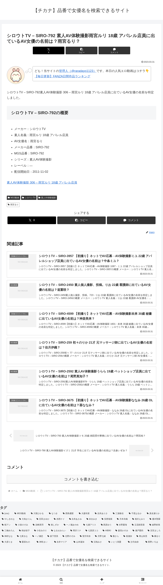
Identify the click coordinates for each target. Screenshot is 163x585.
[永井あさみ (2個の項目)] (76, 534)
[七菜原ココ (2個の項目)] (92, 545)
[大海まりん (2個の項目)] (26, 534)
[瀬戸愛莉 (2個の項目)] (138, 545)
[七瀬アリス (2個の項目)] (90, 540)
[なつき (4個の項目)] (54, 528)
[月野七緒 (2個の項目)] (100, 551)
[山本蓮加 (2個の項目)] (80, 557)
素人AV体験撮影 (47, 197)
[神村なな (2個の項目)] (7, 551)
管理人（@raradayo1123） (77, 71)
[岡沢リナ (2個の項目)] (76, 545)
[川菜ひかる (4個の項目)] (38, 528)
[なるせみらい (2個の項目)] (59, 545)
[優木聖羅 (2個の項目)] (155, 534)
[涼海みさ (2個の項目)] (98, 557)
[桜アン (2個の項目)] (6, 540)
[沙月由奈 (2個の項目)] (134, 557)
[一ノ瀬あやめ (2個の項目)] (71, 540)
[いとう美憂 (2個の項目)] (116, 557)
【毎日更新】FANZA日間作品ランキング (62, 76)
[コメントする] (107, 50)
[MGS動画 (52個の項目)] (21, 528)
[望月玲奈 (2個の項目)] (85, 551)
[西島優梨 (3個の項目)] (69, 528)
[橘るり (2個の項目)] (156, 551)
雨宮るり (13, 204)
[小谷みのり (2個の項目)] (41, 545)
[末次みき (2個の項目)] (92, 534)
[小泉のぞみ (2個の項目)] (22, 540)
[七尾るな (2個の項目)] (22, 551)
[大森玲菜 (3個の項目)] (85, 528)
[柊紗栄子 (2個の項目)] (25, 545)
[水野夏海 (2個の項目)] (122, 540)
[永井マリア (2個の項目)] (62, 557)
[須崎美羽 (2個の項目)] (38, 540)
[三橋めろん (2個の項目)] (8, 545)
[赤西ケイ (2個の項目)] (59, 534)
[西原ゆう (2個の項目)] (106, 540)
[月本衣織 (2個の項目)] (122, 534)
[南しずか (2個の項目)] (54, 540)
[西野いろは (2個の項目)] (153, 557)
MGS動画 (13, 197)
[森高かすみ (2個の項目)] (122, 545)
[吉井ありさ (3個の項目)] (102, 528)
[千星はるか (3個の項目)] (136, 528)
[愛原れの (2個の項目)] (26, 557)
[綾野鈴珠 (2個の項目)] (155, 540)
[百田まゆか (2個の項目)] (43, 534)
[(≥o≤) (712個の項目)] (6, 528)
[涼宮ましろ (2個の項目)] (154, 545)
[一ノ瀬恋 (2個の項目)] (38, 551)
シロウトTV (29, 197)
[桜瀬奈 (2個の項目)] (128, 551)
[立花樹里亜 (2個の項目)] (138, 540)
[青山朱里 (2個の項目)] (142, 551)
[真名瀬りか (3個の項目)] (154, 528)
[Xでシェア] (56, 50)
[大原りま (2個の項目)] (8, 557)
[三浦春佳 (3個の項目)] (119, 528)
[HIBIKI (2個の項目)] (107, 545)
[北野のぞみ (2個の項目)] (69, 551)
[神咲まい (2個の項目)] (43, 557)
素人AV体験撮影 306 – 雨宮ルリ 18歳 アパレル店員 (42, 182)
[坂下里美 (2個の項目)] (53, 551)
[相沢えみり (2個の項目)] (139, 534)
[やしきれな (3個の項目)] (8, 534)
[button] (81, 50)
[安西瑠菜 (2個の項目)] (107, 534)
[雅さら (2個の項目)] (115, 551)
